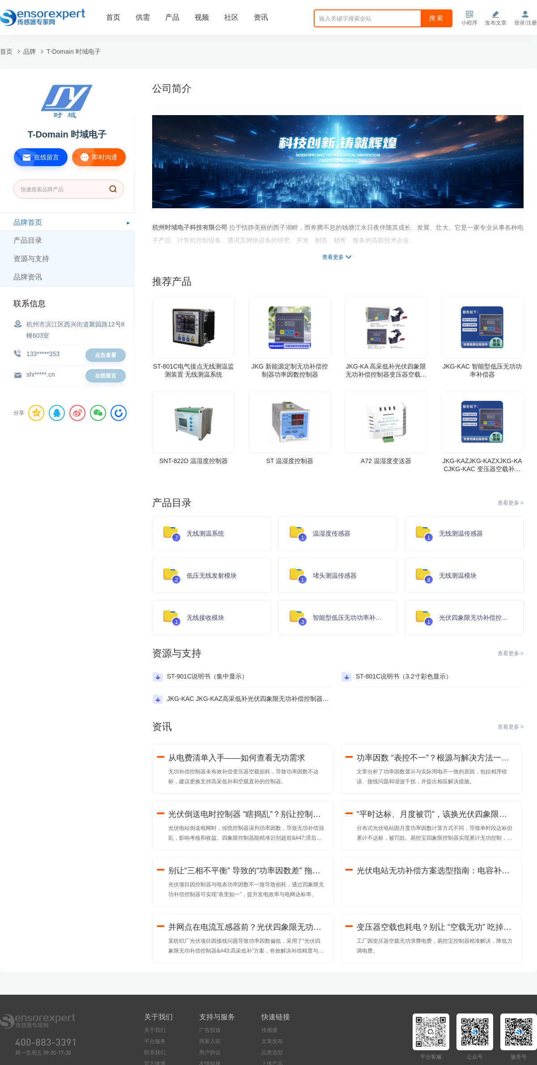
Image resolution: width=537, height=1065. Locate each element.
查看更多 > (511, 503)
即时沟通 (94, 157)
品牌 (29, 51)
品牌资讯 (27, 277)
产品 (172, 17)
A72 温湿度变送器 (386, 460)
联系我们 (155, 1052)
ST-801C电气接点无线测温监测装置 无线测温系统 (193, 370)
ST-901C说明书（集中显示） (207, 676)
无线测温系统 (205, 533)
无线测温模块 (458, 575)
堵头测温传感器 (335, 575)
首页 (113, 17)
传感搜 (269, 1030)
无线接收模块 (205, 617)
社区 (231, 17)
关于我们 (155, 1030)
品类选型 (272, 1052)
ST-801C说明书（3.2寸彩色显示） (404, 676)
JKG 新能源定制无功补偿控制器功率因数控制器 (289, 370)
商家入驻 (210, 1041)
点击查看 (105, 355)
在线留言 (36, 157)
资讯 (261, 17)
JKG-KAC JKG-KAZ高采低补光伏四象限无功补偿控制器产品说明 (257, 698)
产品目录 (27, 240)
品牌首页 (27, 222)
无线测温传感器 (461, 533)
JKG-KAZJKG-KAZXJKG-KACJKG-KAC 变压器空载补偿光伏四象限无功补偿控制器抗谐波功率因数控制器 (482, 465)
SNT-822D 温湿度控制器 (193, 460)
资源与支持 (31, 258)
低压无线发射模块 (212, 575)
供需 (143, 17)
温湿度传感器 (331, 533)
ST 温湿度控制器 (290, 460)
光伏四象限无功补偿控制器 (476, 617)
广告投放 (210, 1030)
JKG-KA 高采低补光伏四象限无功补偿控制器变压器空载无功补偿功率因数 (386, 370)
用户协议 (210, 1052)
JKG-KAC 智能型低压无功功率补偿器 (482, 370)
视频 (202, 17)
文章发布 (272, 1041)
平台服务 (155, 1041)
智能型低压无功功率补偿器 (350, 617)
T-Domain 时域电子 (74, 51)
